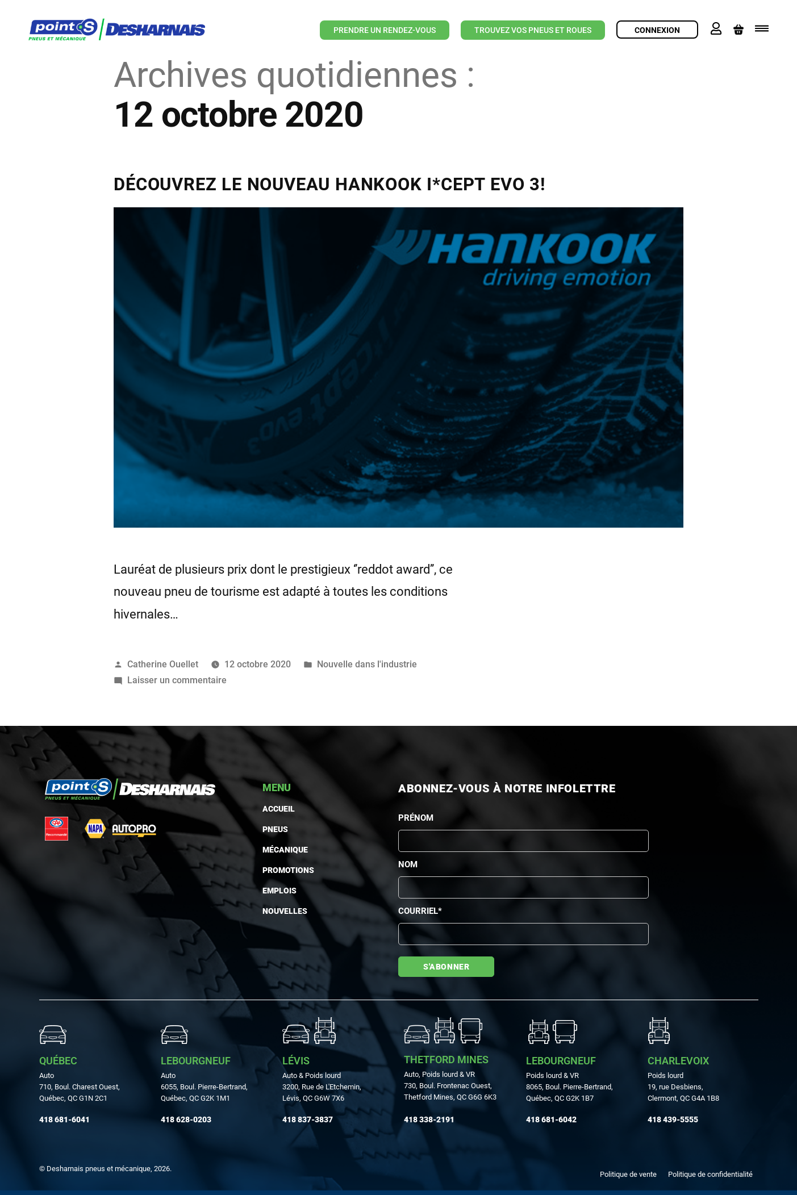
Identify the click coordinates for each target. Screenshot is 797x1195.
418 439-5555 (673, 1119)
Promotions (288, 870)
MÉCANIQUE (285, 849)
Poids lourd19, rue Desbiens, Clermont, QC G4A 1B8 (683, 1086)
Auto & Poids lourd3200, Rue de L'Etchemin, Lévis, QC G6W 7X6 (321, 1086)
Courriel (420, 911)
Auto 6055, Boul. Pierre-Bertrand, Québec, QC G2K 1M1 (204, 1086)
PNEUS (275, 829)
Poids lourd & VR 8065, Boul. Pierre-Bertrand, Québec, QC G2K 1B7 (569, 1086)
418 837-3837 (307, 1119)
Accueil (278, 808)
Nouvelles (284, 911)
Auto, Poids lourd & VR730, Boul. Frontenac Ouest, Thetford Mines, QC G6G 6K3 (450, 1085)
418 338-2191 (429, 1119)
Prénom (415, 818)
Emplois (279, 890)
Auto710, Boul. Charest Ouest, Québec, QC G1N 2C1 (79, 1086)
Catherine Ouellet (162, 664)
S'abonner (446, 966)
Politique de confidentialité (710, 1174)
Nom (408, 864)
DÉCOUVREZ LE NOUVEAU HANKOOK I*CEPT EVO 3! (329, 184)
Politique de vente (628, 1174)
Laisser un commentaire (177, 680)
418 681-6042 (551, 1119)
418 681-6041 (64, 1119)
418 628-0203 (186, 1119)
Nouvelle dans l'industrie (367, 664)
